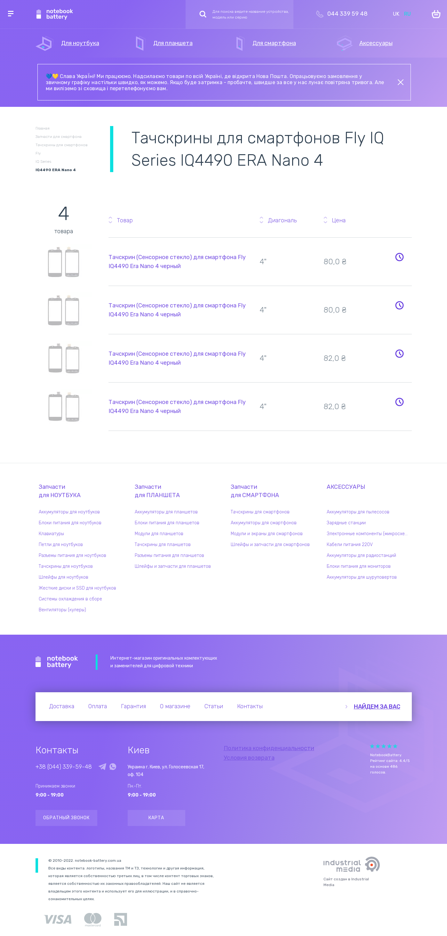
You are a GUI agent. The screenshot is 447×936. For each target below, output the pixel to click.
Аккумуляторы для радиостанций (361, 555)
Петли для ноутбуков (61, 544)
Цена (339, 220)
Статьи (213, 706)
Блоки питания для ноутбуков (70, 523)
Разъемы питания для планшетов (169, 555)
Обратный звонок (66, 818)
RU (407, 14)
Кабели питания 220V (350, 544)
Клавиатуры (51, 533)
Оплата (97, 706)
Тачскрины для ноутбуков (66, 566)
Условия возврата (249, 757)
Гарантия (133, 706)
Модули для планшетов (159, 533)
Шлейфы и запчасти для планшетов (173, 566)
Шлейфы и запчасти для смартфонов (270, 544)
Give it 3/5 (384, 746)
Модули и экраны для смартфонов (267, 533)
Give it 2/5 (378, 746)
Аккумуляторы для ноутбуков (69, 512)
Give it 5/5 (395, 746)
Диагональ (282, 220)
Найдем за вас (377, 706)
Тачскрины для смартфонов (260, 512)
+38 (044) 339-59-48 (64, 766)
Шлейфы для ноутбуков (63, 577)
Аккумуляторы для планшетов (166, 512)
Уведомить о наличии (400, 257)
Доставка (61, 706)
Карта (156, 818)
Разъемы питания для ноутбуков (72, 555)
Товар (125, 220)
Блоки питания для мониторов (359, 566)
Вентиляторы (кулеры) (62, 610)
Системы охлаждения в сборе (70, 599)
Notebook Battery (57, 662)
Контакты (250, 706)
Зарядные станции (346, 523)
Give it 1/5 (372, 746)
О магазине (175, 706)
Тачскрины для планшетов (163, 544)
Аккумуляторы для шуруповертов (362, 577)
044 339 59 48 (347, 13)
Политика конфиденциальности (269, 748)
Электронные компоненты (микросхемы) (369, 533)
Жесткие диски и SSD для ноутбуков (77, 588)
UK (396, 14)
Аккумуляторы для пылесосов (358, 512)
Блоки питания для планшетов (167, 523)
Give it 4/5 (389, 746)
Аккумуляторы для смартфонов (264, 523)
